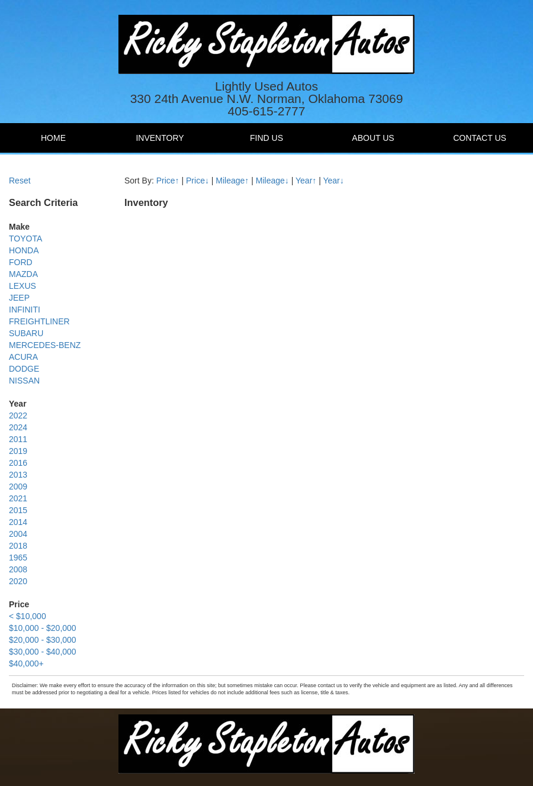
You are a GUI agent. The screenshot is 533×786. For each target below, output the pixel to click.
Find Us (266, 138)
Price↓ (197, 180)
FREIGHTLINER (39, 321)
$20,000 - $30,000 (42, 640)
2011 (18, 439)
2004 (18, 534)
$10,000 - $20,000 (42, 628)
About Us (373, 138)
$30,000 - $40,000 (42, 651)
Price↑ (167, 180)
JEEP (19, 297)
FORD (21, 262)
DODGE (24, 368)
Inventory (160, 138)
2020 (18, 581)
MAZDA (23, 274)
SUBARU (26, 333)
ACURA (23, 357)
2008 (18, 569)
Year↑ (306, 180)
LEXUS (22, 286)
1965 (18, 557)
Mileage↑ (232, 180)
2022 (18, 415)
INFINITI (24, 309)
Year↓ (333, 180)
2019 (18, 451)
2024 (18, 427)
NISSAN (24, 380)
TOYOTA (25, 238)
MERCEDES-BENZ (45, 345)
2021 (18, 498)
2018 (18, 545)
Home (53, 138)
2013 (18, 474)
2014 (18, 522)
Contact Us (479, 138)
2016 (18, 463)
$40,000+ (26, 663)
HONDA (24, 250)
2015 (18, 510)
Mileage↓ (272, 180)
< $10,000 (27, 616)
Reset (20, 180)
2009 (18, 486)
